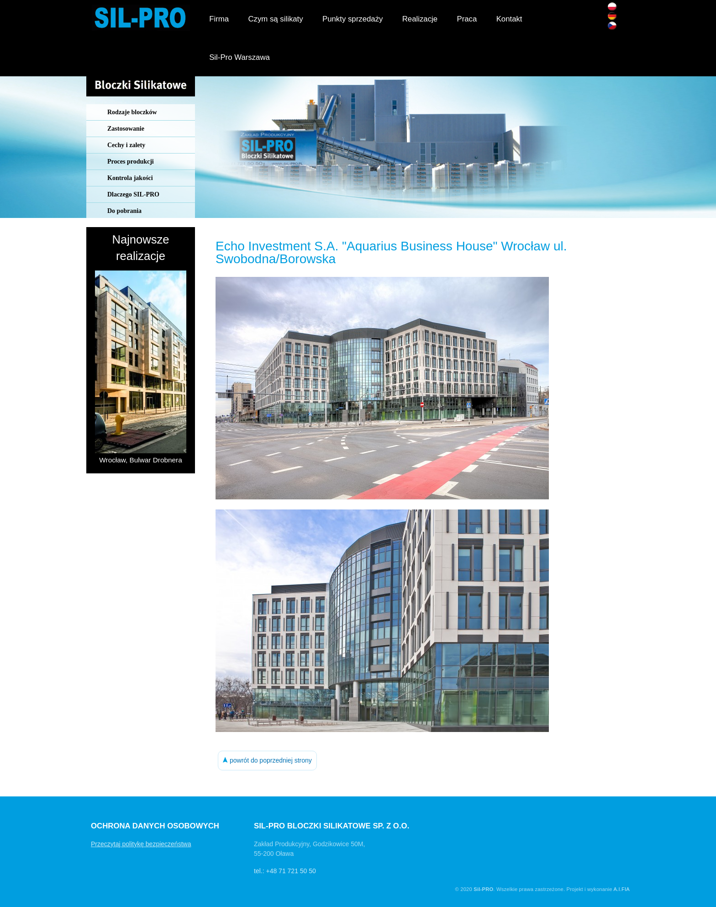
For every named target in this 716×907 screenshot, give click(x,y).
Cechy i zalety (126, 145)
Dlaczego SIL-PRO (133, 194)
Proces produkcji (130, 161)
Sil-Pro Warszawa (239, 57)
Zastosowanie (125, 128)
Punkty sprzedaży (352, 19)
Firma (219, 19)
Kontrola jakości (130, 178)
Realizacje (419, 19)
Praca (467, 19)
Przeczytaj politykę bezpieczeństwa (141, 844)
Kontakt (509, 19)
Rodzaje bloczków (132, 112)
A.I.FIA (621, 889)
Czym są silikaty (275, 19)
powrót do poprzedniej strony (267, 760)
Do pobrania (124, 210)
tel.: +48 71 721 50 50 (285, 871)
